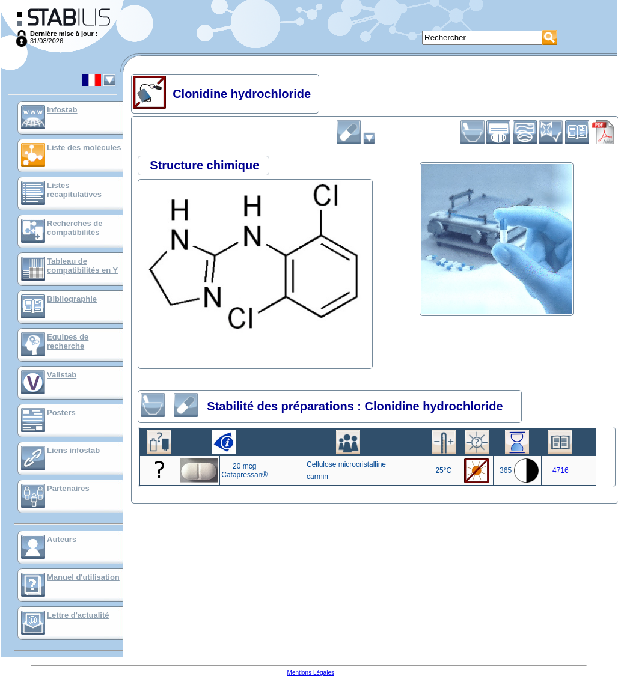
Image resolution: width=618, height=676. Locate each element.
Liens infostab (73, 450)
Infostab (62, 109)
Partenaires (68, 488)
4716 (560, 470)
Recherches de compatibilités (75, 228)
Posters (61, 412)
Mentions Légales (310, 672)
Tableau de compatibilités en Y (82, 266)
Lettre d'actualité (78, 615)
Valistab (61, 374)
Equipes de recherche (67, 341)
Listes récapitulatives (74, 190)
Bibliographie (72, 298)
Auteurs (61, 539)
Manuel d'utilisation (83, 577)
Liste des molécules (84, 147)
